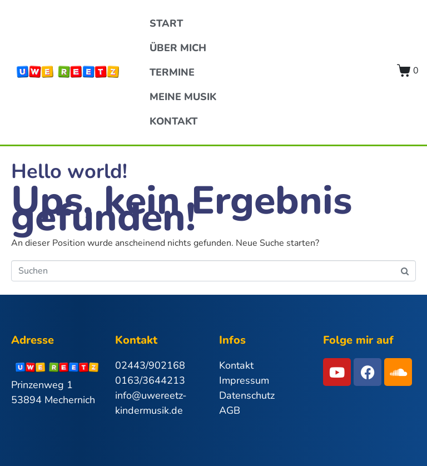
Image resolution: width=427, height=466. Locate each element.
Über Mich (178, 47)
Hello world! (69, 171)
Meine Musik (183, 96)
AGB (229, 410)
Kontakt (173, 121)
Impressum (244, 380)
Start (166, 23)
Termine (172, 72)
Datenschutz (247, 395)
